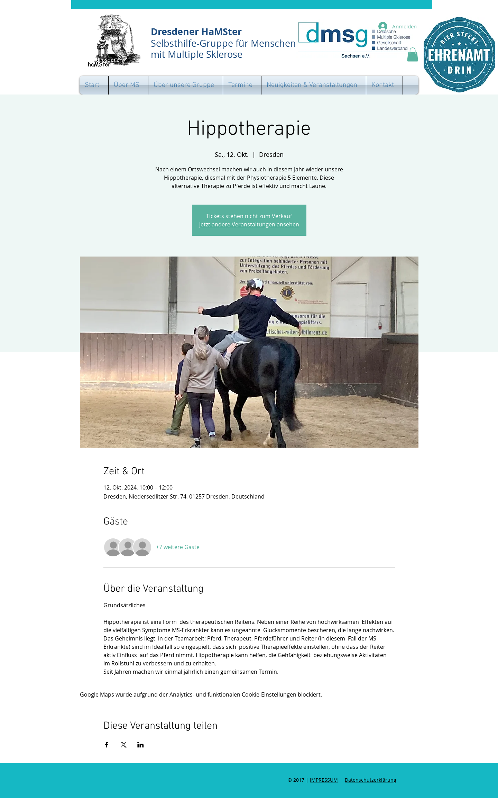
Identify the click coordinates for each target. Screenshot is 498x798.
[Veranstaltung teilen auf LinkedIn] (140, 744)
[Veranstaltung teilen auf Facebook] (106, 744)
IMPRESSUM (324, 780)
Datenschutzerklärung (370, 780)
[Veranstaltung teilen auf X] (123, 744)
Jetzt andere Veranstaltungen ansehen (249, 224)
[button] (412, 54)
